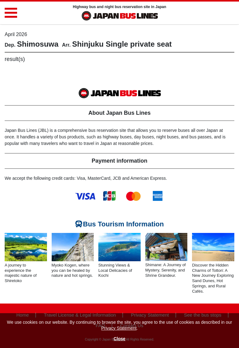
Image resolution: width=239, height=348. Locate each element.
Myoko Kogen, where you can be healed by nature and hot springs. (72, 270)
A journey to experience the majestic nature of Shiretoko (21, 273)
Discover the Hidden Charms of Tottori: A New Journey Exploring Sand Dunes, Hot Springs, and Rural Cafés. (213, 278)
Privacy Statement (119, 328)
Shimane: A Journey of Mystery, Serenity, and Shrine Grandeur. (165, 270)
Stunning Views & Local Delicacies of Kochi (115, 270)
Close (119, 338)
